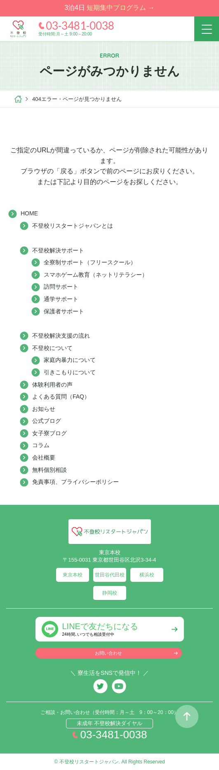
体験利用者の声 (52, 384)
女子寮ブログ (49, 433)
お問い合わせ (108, 653)
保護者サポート (64, 311)
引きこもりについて (70, 372)
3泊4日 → (109, 7)
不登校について (52, 348)
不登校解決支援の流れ (61, 335)
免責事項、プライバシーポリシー (75, 481)
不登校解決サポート (58, 250)
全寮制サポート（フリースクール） (90, 262)
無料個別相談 (49, 470)
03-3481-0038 (80, 25)
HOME (29, 213)
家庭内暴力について (70, 360)
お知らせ (43, 409)
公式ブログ (46, 421)
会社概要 (43, 457)
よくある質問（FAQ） (61, 396)
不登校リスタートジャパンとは (72, 225)
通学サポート (61, 299)
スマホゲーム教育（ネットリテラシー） (96, 274)
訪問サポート (61, 286)
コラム (40, 445)
